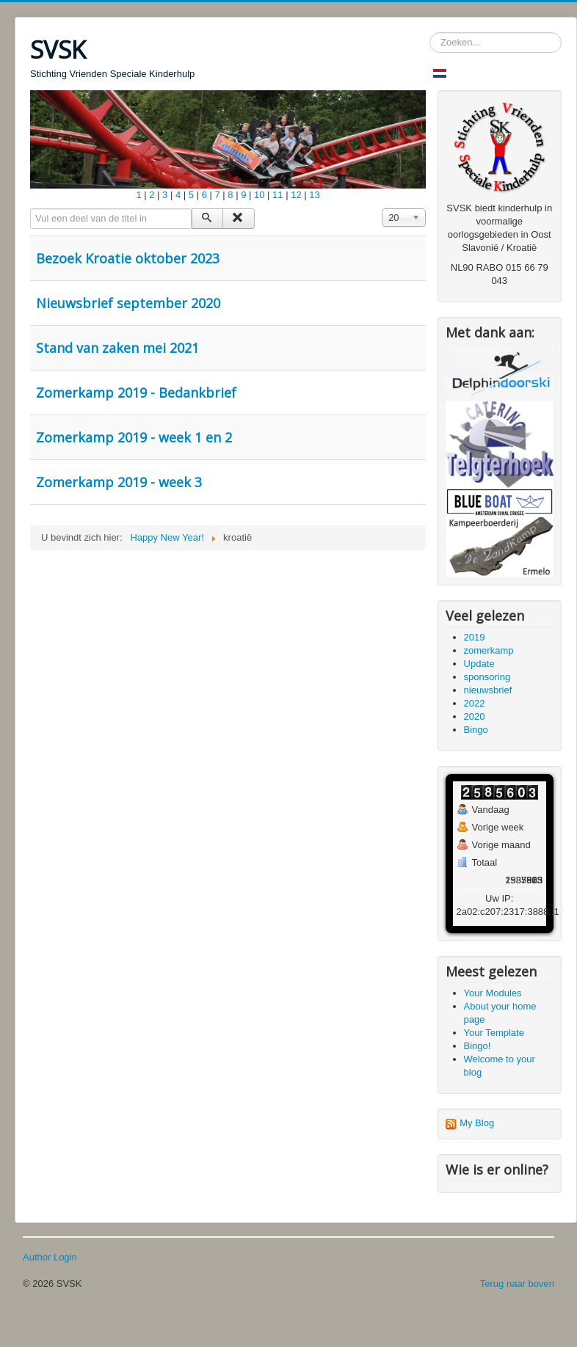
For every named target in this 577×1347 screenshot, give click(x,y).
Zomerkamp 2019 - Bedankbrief (136, 392)
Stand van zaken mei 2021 (117, 348)
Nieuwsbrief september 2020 (128, 303)
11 (277, 194)
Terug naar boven (517, 1283)
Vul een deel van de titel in (30, 208)
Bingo (476, 729)
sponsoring (487, 676)
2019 (474, 637)
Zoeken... (429, 32)
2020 (474, 716)
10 (259, 194)
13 (314, 194)
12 (296, 194)
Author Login (50, 1257)
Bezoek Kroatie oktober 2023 (127, 258)
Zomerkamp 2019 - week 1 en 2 (134, 437)
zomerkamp (489, 650)
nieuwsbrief (488, 690)
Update (479, 663)
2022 (474, 703)
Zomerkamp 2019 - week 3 (119, 482)
